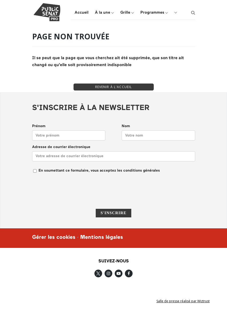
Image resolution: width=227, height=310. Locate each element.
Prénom (38, 126)
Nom (126, 126)
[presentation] (113, 194)
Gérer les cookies (53, 237)
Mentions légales (101, 237)
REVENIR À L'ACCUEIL (113, 87)
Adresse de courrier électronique (61, 147)
